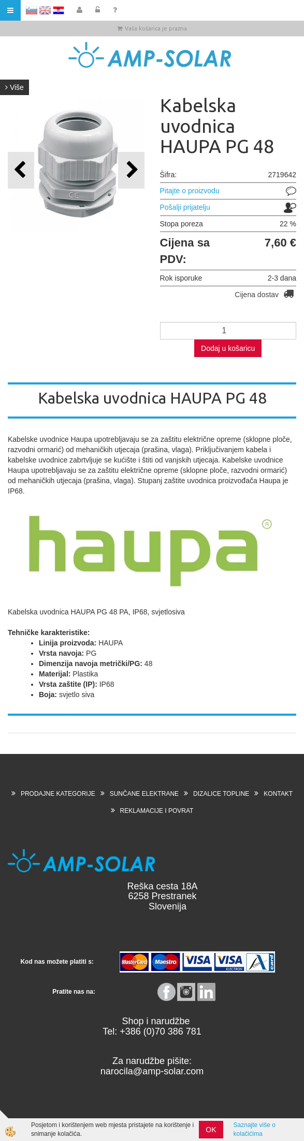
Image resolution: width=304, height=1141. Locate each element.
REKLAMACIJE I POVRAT (157, 810)
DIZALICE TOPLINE (221, 793)
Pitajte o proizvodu (190, 191)
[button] (131, 170)
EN (45, 10)
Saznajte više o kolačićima (255, 1129)
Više (14, 87)
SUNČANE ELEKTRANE (144, 793)
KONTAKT (278, 793)
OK (211, 1129)
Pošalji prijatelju (185, 207)
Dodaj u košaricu (228, 348)
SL (31, 10)
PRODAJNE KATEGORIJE (58, 793)
